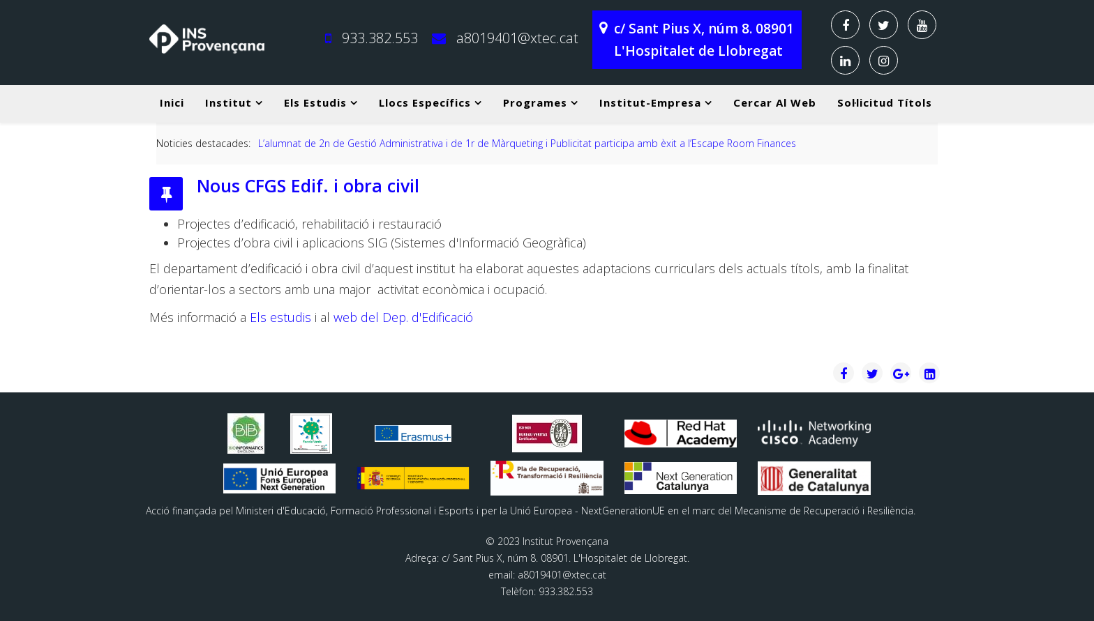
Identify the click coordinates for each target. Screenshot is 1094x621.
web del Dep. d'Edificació (403, 317)
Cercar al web (774, 102)
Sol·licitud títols (884, 102)
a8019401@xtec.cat (517, 38)
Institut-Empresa (650, 102)
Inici (172, 102)
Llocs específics (425, 102)
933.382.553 (380, 38)
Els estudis (315, 102)
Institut (228, 102)
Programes (535, 102)
